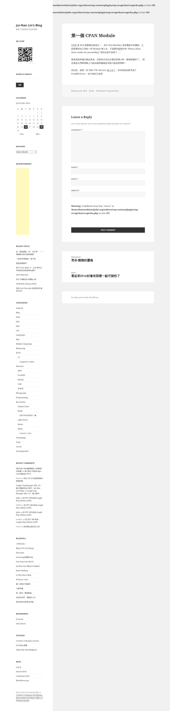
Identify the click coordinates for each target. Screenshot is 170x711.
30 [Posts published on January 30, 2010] (42, 127)
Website (75, 190)
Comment (77, 130)
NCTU (18, 353)
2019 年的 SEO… (22, 275)
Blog (18, 312)
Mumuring (20, 348)
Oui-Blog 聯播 (21, 645)
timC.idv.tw (21, 623)
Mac (18, 339)
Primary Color (22, 579)
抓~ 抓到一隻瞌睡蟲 (24, 593)
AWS (20, 370)
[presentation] (88, 219)
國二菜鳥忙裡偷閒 (23, 584)
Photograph (21, 393)
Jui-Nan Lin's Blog (29, 25)
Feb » (38, 134)
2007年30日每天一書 (28, 415)
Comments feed (22, 676)
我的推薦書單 (21, 263)
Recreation (20, 402)
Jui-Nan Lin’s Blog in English (28, 566)
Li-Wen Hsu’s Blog (23, 575)
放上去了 (111, 70)
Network (19, 366)
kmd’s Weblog (22, 570)
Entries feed (21, 671)
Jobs (18, 321)
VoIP (20, 384)
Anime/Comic (23, 406)
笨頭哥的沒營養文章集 (25, 602)
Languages (20, 335)
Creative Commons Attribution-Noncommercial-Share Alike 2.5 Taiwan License (29, 698)
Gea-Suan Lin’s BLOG (25, 561)
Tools (18, 442)
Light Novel (23, 420)
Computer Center (27, 362)
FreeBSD (21, 375)
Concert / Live (25, 433)
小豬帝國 (19, 588)
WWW (20, 388)
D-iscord (19, 619)
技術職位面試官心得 (32, 526)
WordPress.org (22, 680)
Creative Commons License (27, 641)
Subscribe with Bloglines (26, 650)
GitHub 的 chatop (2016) (26, 284)
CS (19, 357)
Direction (20, 552)
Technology (21, 437)
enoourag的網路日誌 (24, 557)
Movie (20, 424)
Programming (22, 397)
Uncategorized (22, 451)
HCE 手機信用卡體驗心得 (26, 279)
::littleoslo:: (21, 544)
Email (75, 179)
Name (74, 167)
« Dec (21, 134)
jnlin (18, 498)
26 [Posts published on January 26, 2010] (26, 127)
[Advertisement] (22, 201)
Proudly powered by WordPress (85, 297)
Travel (19, 446)
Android (19, 308)
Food (18, 317)
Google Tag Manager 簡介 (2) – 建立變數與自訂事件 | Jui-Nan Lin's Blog (29, 488)
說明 (120, 48)
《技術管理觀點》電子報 (26, 259)
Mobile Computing (24, 344)
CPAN (74, 45)
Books (20, 411)
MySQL (21, 379)
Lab (17, 330)
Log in (18, 667)
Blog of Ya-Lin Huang (25, 548)
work (22, 692)
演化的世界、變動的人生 (26, 597)
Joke (18, 326)
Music (20, 429)
